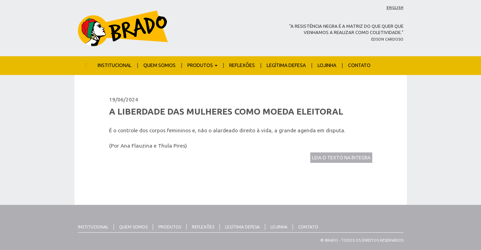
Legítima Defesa (286, 65)
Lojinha (327, 65)
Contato (359, 65)
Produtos (169, 227)
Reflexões (242, 65)
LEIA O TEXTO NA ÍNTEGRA (341, 157)
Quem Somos (159, 65)
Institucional (115, 65)
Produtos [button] (202, 65)
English (394, 8)
